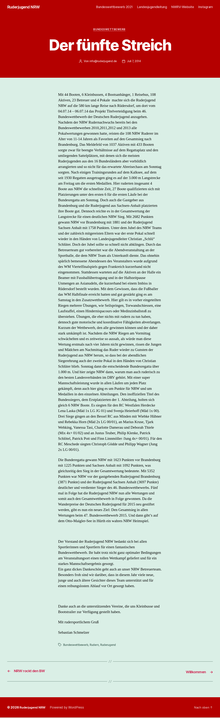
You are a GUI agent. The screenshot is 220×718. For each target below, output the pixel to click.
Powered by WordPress (69, 708)
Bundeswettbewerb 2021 (114, 7)
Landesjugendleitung (152, 7)
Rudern (95, 645)
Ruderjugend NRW (25, 7)
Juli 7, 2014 (134, 62)
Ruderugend (110, 645)
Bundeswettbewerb (110, 30)
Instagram (205, 7)
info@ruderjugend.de (103, 62)
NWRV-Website (182, 7)
